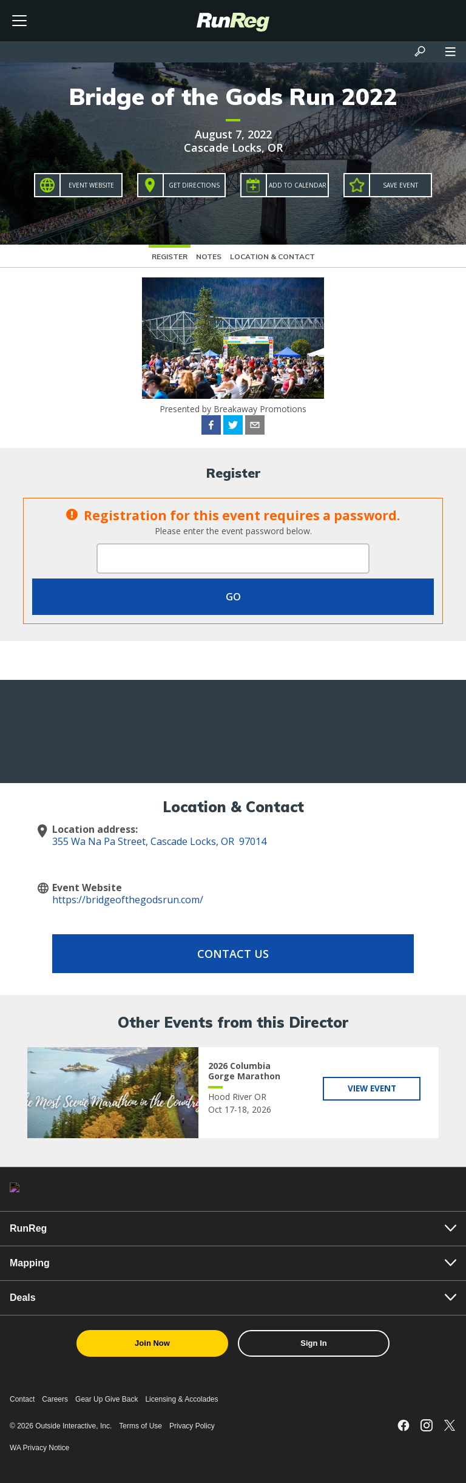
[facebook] (211, 426)
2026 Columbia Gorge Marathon (244, 1071)
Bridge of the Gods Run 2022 (233, 96)
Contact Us (233, 953)
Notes (208, 256)
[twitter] (233, 426)
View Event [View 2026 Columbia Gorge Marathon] (371, 1088)
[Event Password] (233, 558)
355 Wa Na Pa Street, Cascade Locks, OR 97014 (159, 841)
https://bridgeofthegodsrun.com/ (127, 899)
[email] (255, 426)
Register (169, 256)
